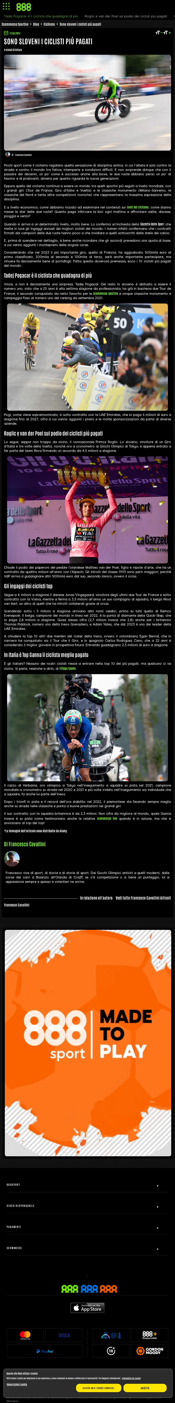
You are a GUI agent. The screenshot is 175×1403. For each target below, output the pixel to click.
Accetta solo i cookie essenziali (98, 1387)
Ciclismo (49, 24)
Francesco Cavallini (23, 155)
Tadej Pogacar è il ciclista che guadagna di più (41, 16)
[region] (88, 1383)
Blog (36, 24)
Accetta (145, 1388)
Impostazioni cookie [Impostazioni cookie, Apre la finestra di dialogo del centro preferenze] (17, 1384)
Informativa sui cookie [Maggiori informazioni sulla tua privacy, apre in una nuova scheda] (131, 1378)
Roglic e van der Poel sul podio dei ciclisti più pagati (126, 16)
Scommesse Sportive (15, 24)
